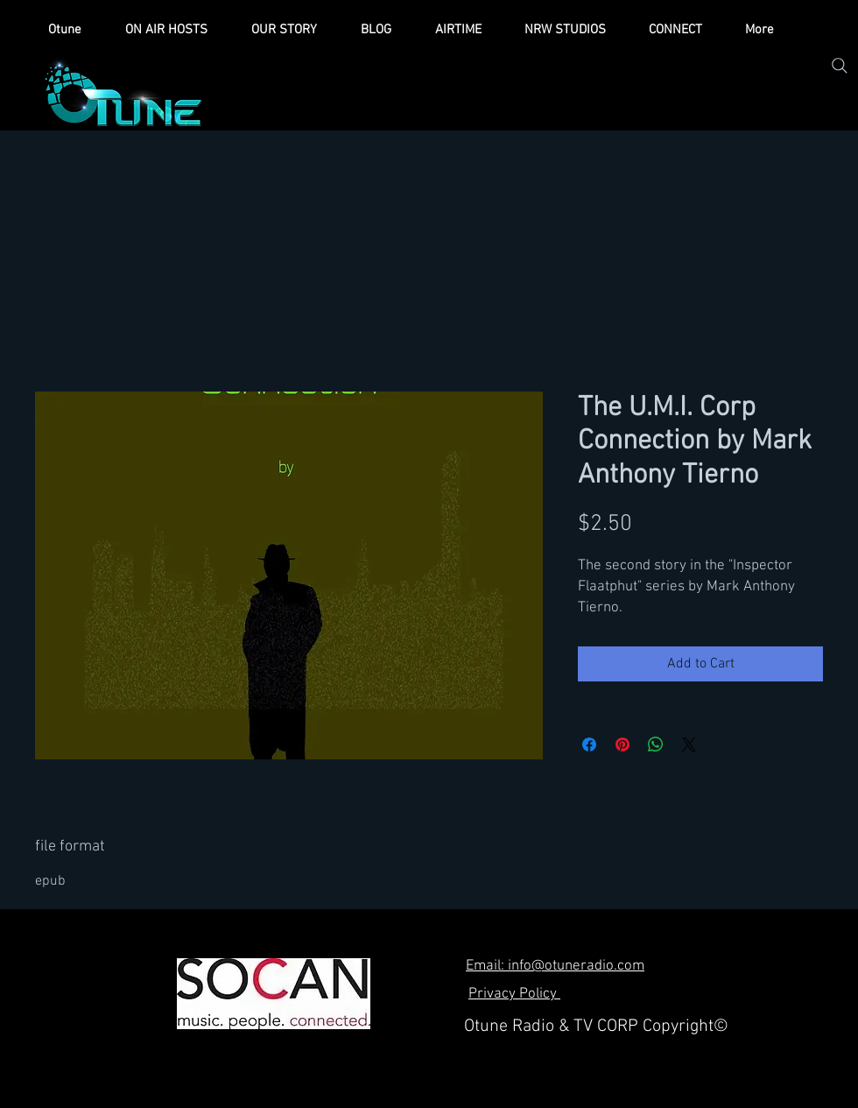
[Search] (839, 65)
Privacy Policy (514, 994)
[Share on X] (689, 744)
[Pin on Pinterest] (622, 744)
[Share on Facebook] (589, 744)
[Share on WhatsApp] (655, 744)
